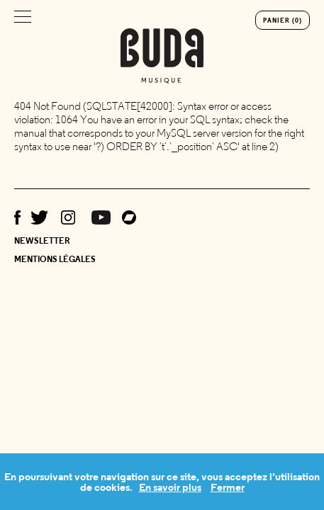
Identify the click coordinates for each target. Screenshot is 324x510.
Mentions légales (55, 259)
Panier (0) (282, 20)
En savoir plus (170, 487)
